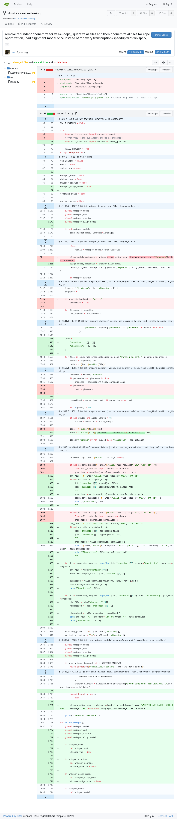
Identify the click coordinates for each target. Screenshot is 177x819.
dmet (11, 13)
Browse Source (161, 34)
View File (166, 69)
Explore (18, 4)
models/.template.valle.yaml (74, 69)
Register (152, 4)
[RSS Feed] (111, 13)
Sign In (168, 4)
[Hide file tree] (4, 62)
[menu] (170, 62)
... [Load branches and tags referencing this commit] (7, 44)
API (171, 816)
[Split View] (163, 62)
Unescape (153, 69)
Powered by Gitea (12, 816)
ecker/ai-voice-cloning (24, 18)
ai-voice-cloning (29, 13)
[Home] (6, 4)
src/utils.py (65, 113)
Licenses (162, 816)
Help (29, 4)
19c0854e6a (135, 52)
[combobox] (155, 62)
